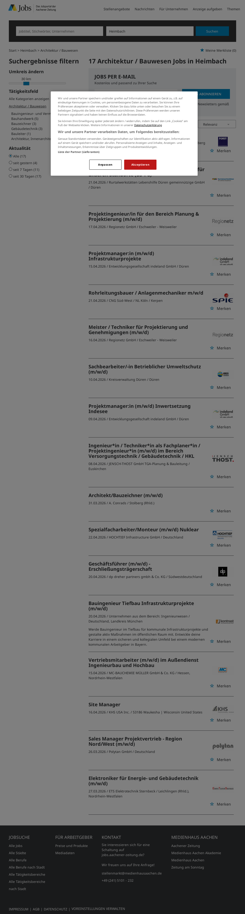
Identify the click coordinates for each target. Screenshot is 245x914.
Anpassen (105, 164)
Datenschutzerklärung (148, 125)
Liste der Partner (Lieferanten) (79, 152)
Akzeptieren (140, 164)
